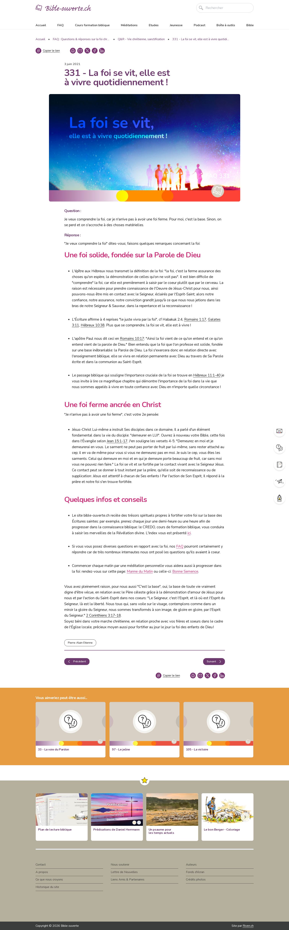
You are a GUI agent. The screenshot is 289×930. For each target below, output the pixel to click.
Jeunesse (176, 25)
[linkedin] (102, 51)
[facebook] (95, 51)
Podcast (199, 25)
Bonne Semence (185, 571)
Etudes (154, 25)
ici (189, 533)
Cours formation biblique (92, 25)
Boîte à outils (226, 25)
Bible (250, 25)
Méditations (129, 25)
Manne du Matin (140, 571)
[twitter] (87, 51)
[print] (73, 51)
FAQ (60, 25)
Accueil (41, 25)
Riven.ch (248, 926)
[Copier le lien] (48, 51)
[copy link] (80, 51)
